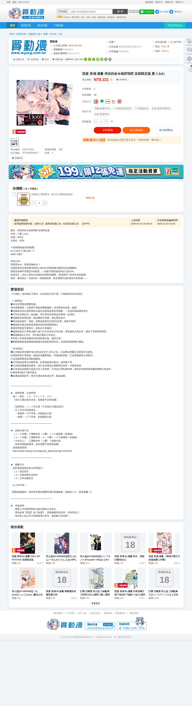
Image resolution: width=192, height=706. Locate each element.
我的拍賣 (149, 2)
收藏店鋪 (57, 59)
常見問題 (71, 580)
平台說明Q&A (174, 25)
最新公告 (169, 2)
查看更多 (96, 570)
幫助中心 (179, 2)
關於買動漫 (58, 580)
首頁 (12, 25)
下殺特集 (59, 25)
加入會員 (25, 2)
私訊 (45, 59)
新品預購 (42, 25)
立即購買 (107, 130)
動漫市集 (26, 25)
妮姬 (88, 17)
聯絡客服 (108, 580)
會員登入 (178, 11)
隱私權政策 (120, 580)
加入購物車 (136, 130)
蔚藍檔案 (101, 17)
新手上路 (82, 580)
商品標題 (63, 11)
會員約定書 (95, 580)
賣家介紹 (18, 59)
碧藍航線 (111, 17)
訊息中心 (159, 2)
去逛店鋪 (32, 59)
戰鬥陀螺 (75, 17)
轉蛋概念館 (121, 17)
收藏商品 (17, 158)
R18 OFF (133, 11)
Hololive (66, 17)
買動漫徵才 (134, 580)
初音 (83, 17)
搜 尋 (120, 11)
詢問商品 (121, 80)
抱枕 (94, 17)
